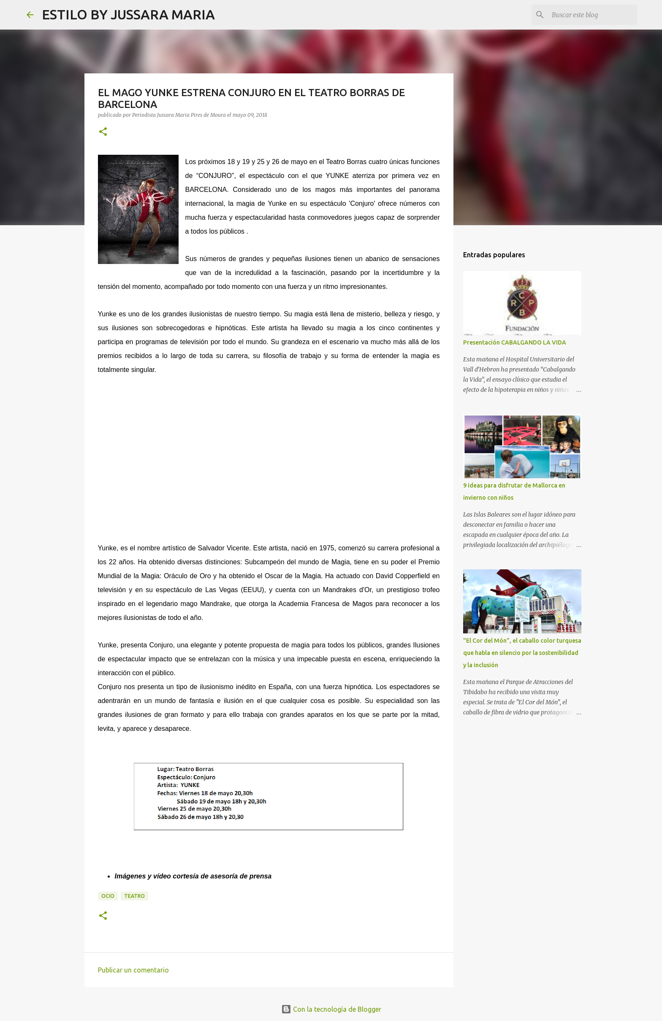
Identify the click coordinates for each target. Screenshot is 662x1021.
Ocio (107, 896)
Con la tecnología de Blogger (331, 1009)
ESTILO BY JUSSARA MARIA (128, 14)
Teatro (134, 896)
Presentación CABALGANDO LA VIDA (514, 342)
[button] (103, 132)
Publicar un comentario (133, 970)
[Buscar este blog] (592, 15)
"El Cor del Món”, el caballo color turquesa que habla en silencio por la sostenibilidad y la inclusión (522, 652)
